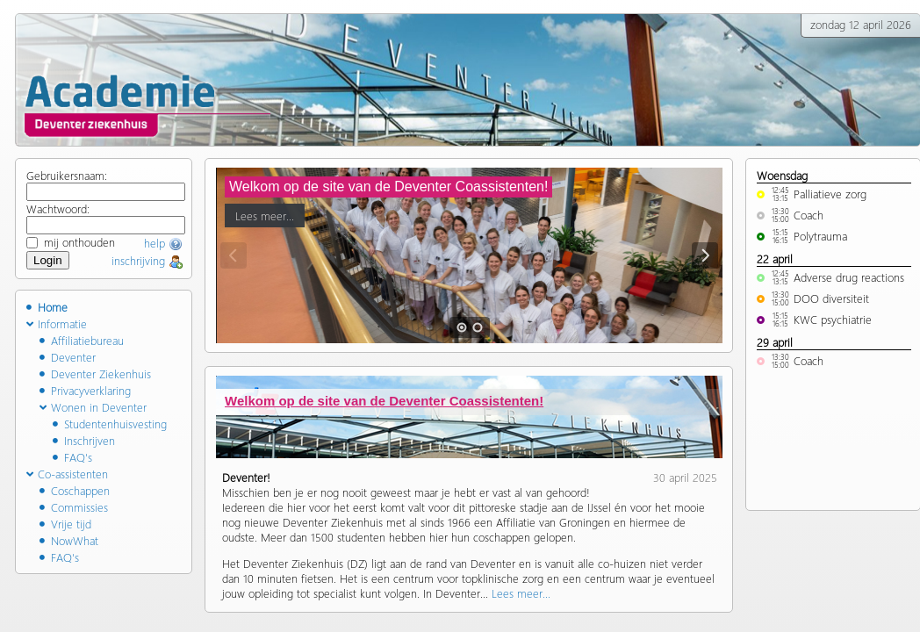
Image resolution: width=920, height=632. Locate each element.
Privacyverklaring (85, 390)
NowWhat (69, 540)
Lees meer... (264, 212)
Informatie (56, 323)
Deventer (68, 356)
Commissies (74, 506)
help (163, 242)
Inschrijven (84, 440)
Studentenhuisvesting (110, 423)
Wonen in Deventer (93, 406)
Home (47, 306)
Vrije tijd (65, 523)
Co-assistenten (67, 473)
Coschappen (75, 490)
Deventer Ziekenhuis (95, 373)
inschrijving (147, 260)
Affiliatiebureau (82, 340)
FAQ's (72, 456)
